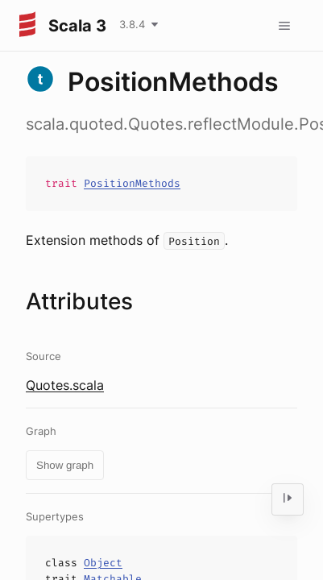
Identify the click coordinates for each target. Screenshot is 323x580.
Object (103, 563)
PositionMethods (132, 183)
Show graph (64, 465)
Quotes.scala (65, 385)
